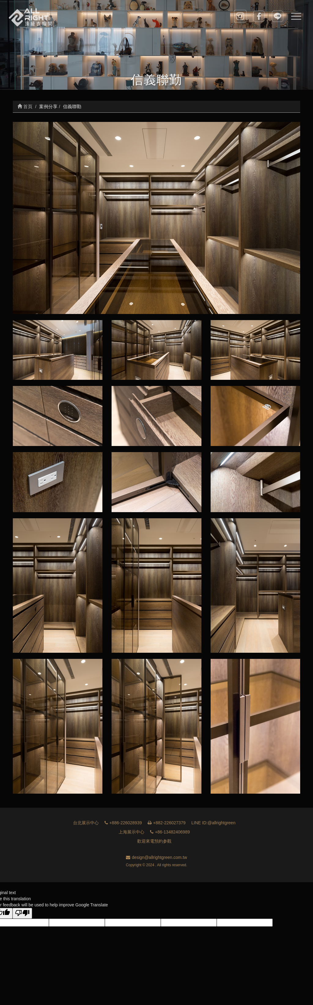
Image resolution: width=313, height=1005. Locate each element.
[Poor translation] (22, 913)
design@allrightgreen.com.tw (156, 857)
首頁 (24, 106)
